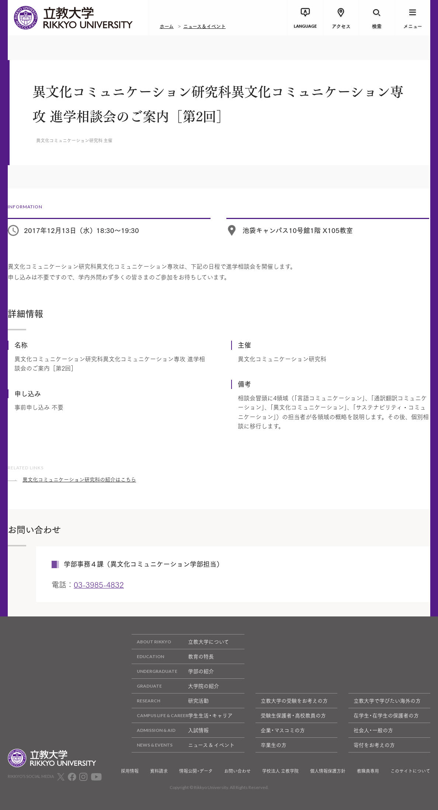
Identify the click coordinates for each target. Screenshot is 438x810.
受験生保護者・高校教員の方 (293, 715)
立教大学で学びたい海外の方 (387, 700)
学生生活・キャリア (182, 715)
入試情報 (170, 730)
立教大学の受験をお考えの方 (294, 700)
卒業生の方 (273, 744)
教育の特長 (173, 656)
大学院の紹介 (175, 686)
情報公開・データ (196, 771)
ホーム (167, 25)
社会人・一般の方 (373, 730)
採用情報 (130, 771)
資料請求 (159, 771)
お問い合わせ (237, 771)
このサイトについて (410, 771)
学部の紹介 (173, 671)
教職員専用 (368, 771)
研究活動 (170, 700)
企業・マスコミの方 (283, 730)
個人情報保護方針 (327, 771)
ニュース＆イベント (204, 25)
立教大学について (180, 642)
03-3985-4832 (99, 584)
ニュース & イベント (183, 745)
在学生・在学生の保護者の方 (386, 715)
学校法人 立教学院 (280, 771)
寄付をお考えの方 (374, 744)
